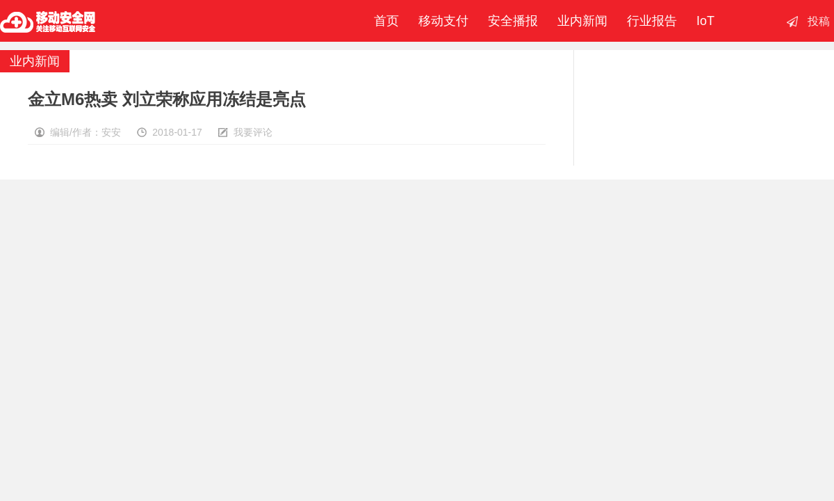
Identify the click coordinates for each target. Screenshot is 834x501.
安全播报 (513, 21)
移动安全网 (48, 21)
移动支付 (443, 21)
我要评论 (253, 132)
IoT (705, 21)
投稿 (819, 21)
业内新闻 (582, 21)
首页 (383, 21)
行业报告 (652, 21)
